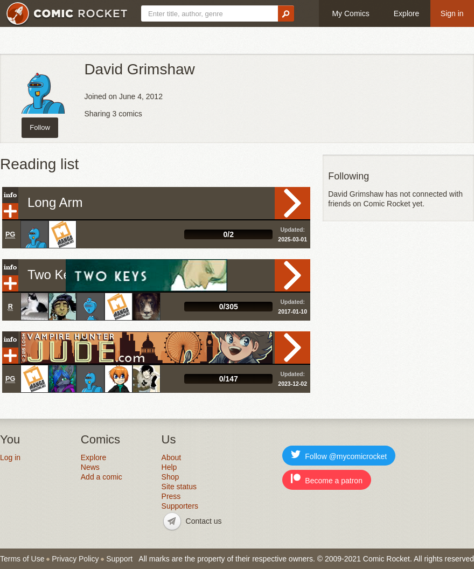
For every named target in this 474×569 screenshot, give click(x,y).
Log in (10, 457)
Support (119, 558)
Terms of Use (22, 558)
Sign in (452, 13)
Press (171, 496)
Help (169, 467)
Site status (179, 486)
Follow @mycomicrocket (339, 455)
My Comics (350, 13)
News (90, 467)
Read (292, 203)
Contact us (204, 521)
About (172, 457)
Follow (40, 127)
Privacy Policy (75, 558)
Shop (170, 477)
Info (10, 195)
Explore (406, 13)
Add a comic (101, 477)
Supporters (180, 506)
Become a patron (327, 479)
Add (10, 211)
